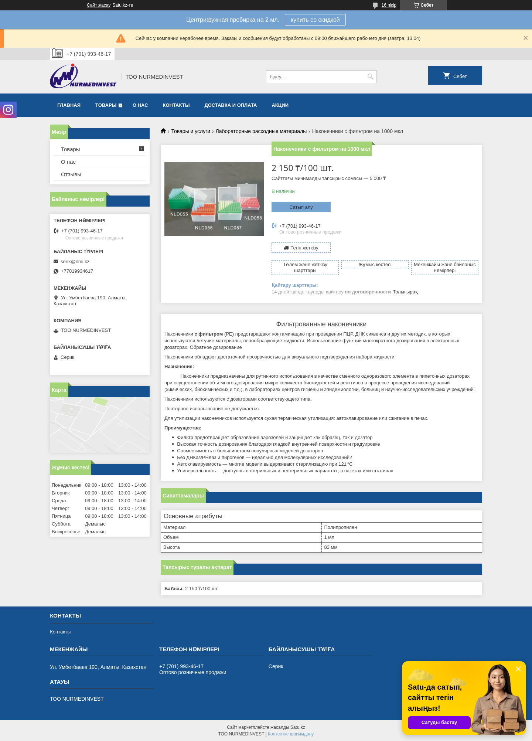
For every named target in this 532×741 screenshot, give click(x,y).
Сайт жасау (98, 5)
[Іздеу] (370, 76)
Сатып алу (301, 207)
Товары (105, 105)
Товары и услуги (190, 131)
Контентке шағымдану (291, 734)
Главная (69, 105)
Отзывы (71, 174)
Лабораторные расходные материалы (261, 131)
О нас (140, 105)
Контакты (176, 105)
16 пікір (389, 5)
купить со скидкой (315, 20)
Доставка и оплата (230, 105)
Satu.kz (297, 727)
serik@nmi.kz (75, 261)
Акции (280, 105)
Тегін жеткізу (304, 248)
